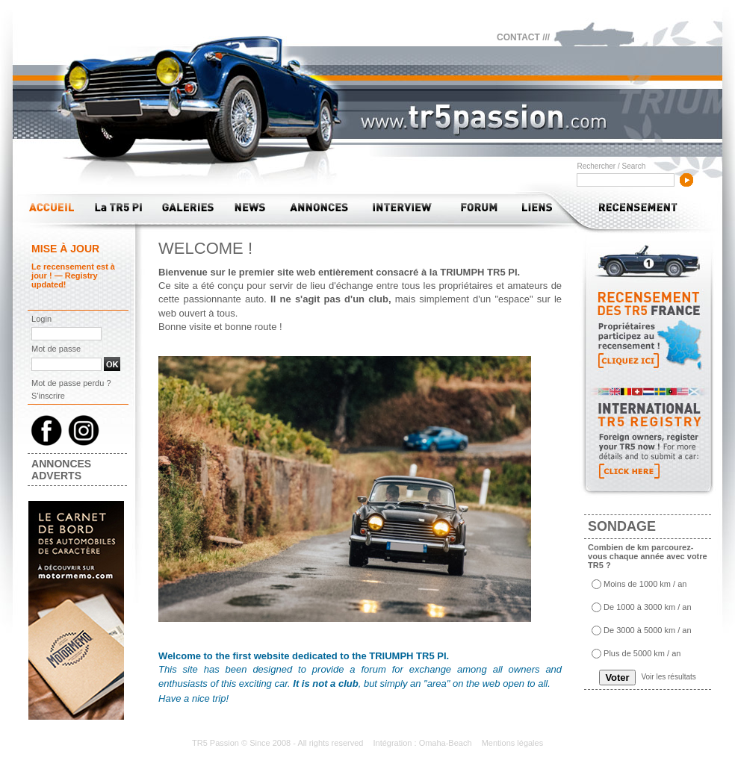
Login (41, 318)
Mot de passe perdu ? (71, 383)
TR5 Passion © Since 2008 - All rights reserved (279, 742)
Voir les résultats (668, 677)
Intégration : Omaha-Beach (423, 742)
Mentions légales (513, 742)
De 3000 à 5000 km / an (647, 630)
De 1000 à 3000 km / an (647, 607)
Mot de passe (56, 348)
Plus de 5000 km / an (642, 654)
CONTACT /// (523, 37)
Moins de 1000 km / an (645, 584)
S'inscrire (48, 395)
